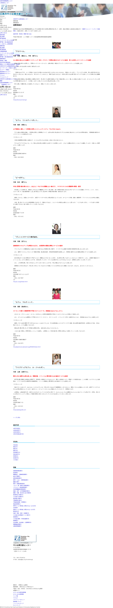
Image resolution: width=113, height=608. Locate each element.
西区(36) (15, 450)
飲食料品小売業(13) (18, 494)
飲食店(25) (16, 511)
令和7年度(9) (16, 428)
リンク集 (15, 596)
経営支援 (2, 34)
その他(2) (15, 459)
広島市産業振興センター (6, 1)
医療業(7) (15, 520)
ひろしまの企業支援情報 (19, 592)
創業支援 (2, 45)
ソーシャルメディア (18, 603)
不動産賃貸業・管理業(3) (19, 502)
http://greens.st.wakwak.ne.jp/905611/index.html (27, 347)
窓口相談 (2, 36)
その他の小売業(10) (18, 496)
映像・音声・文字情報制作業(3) (21, 491)
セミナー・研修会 (4, 69)
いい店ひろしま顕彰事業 (6, 44)
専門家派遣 (3, 38)
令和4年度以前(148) (18, 434)
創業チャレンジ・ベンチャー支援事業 (10, 55)
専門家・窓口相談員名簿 (6, 42)
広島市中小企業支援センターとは (8, 79)
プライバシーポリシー (19, 599)
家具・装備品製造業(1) (19, 483)
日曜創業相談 (3, 51)
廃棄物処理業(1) (17, 524)
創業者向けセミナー (5, 73)
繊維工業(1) (16, 482)
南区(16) (15, 448)
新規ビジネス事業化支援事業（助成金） (10, 64)
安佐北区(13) (16, 454)
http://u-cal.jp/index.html (20, 281)
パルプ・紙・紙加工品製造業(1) (21, 485)
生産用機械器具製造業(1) (19, 489)
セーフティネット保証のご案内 (8, 68)
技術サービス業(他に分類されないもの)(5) (24, 509)
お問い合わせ (3, 33)
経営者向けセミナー (5, 71)
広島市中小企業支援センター (20, 19)
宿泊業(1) (15, 472)
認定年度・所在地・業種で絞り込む (22, 34)
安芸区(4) (15, 456)
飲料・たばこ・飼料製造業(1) (20, 480)
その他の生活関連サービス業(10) (21, 515)
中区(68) (15, 445)
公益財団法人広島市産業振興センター (56, 13)
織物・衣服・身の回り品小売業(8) (22, 493)
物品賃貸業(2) (17, 504)
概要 (1, 81)
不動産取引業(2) (17, 500)
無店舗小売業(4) (17, 498)
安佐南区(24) (16, 452)
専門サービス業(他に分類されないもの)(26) (24, 506)
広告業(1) (15, 507)
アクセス (2, 75)
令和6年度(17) (16, 430)
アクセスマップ (4, 77)
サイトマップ (16, 605)
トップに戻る (16, 417)
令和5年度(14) (16, 432)
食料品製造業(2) (17, 478)
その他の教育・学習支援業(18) (21, 518)
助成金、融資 (3, 60)
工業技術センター (4, 2)
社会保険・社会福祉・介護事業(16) (22, 522)
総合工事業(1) (16, 476)
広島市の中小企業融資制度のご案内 (9, 66)
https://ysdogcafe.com (19, 410)
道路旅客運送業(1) (18, 470)
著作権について (17, 601)
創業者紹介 (3, 58)
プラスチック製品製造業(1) (20, 487)
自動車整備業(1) (17, 526)
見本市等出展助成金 (5, 62)
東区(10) (15, 446)
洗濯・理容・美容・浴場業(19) (21, 513)
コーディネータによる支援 (7, 40)
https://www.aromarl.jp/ (20, 100)
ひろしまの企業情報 (18, 594)
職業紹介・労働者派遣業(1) (20, 474)
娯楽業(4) (15, 517)
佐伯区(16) (16, 458)
